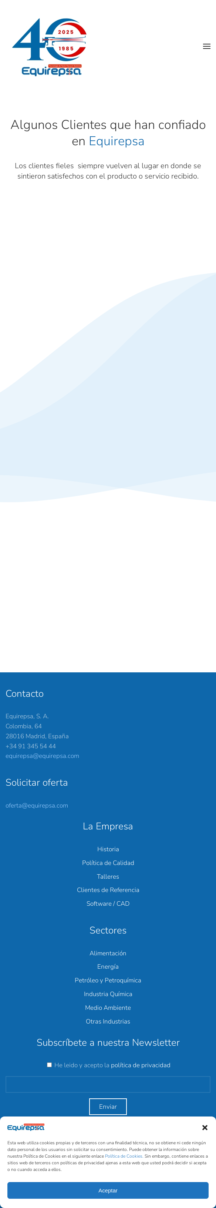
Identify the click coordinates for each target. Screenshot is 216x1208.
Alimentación (108, 953)
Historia (108, 849)
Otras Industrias (108, 1021)
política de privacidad (141, 1065)
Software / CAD (108, 903)
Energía (108, 966)
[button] (205, 1127)
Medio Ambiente (108, 1008)
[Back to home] (53, 46)
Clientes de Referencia (108, 890)
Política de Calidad (108, 863)
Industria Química (108, 994)
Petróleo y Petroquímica (108, 980)
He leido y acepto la (112, 1065)
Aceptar (108, 1190)
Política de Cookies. (125, 1156)
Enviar (108, 1106)
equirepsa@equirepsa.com (42, 756)
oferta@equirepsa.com (37, 805)
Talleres (108, 876)
